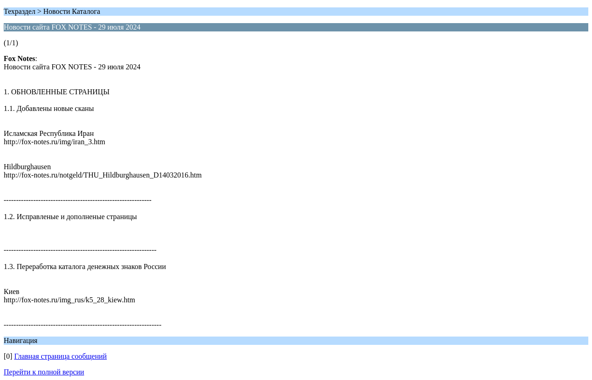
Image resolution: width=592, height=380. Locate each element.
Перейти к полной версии (44, 372)
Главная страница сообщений (60, 356)
